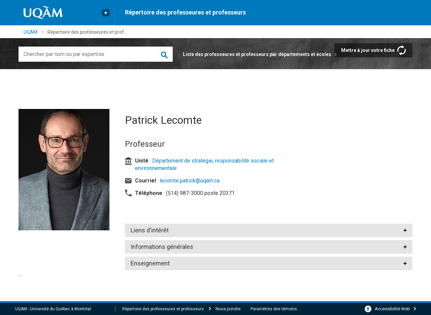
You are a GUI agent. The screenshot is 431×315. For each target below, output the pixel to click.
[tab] (269, 230)
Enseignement (150, 263)
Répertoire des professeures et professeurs (185, 12)
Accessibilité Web (392, 308)
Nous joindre (228, 308)
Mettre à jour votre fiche (368, 50)
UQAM (30, 32)
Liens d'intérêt (150, 230)
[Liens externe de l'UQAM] (105, 13)
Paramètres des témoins (274, 309)
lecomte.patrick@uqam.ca (190, 180)
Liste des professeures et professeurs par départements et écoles (257, 54)
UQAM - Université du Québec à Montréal (53, 309)
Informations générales (162, 246)
